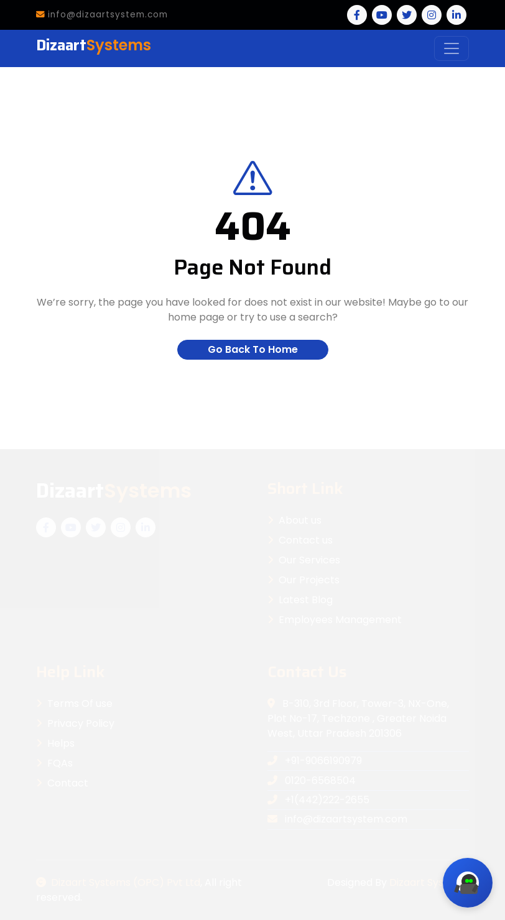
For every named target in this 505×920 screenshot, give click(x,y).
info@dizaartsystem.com (102, 14)
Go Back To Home (253, 349)
